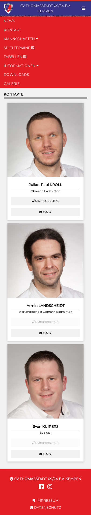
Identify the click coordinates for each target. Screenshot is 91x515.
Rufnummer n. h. (45, 321)
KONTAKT (12, 30)
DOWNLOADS (16, 74)
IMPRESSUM (45, 500)
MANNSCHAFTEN (21, 39)
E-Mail (45, 212)
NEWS (9, 21)
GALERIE (12, 83)
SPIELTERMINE (19, 48)
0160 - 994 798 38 (45, 201)
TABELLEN (15, 56)
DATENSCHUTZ (45, 507)
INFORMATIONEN (21, 65)
